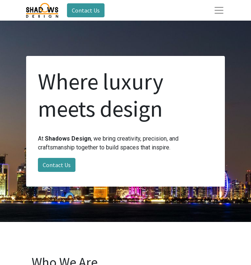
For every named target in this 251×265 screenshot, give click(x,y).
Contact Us (86, 10)
